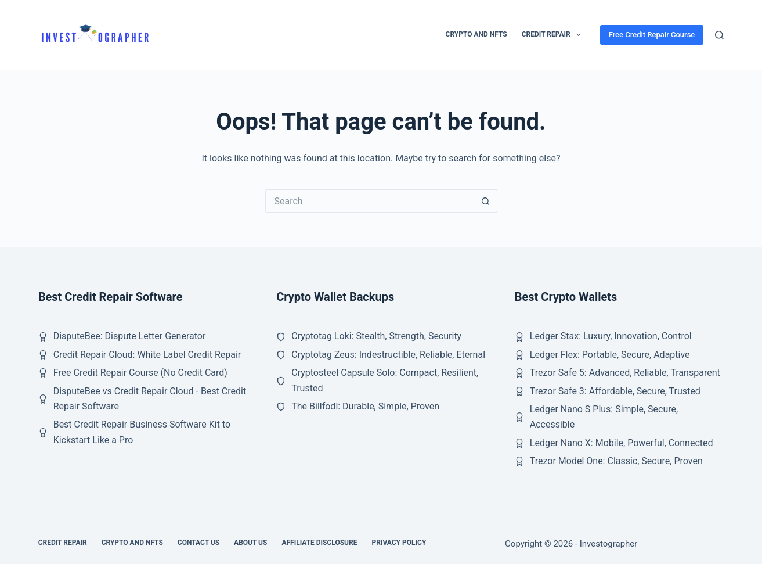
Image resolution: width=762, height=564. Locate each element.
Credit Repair (554, 35)
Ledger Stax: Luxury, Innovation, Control (611, 336)
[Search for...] (369, 201)
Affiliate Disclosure (319, 542)
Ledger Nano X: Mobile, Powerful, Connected (621, 442)
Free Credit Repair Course (652, 34)
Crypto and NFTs (476, 34)
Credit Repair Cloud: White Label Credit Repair (147, 354)
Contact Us (198, 542)
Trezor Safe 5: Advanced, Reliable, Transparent (625, 372)
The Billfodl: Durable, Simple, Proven (365, 406)
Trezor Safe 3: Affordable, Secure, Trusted (615, 391)
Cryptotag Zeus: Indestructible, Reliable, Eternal (388, 354)
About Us (250, 542)
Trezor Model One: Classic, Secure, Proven (616, 460)
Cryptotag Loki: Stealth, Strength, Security (376, 336)
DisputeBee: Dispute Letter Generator (129, 336)
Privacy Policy (398, 542)
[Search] (719, 35)
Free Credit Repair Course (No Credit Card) (140, 372)
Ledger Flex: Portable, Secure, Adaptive (610, 354)
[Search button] (485, 201)
